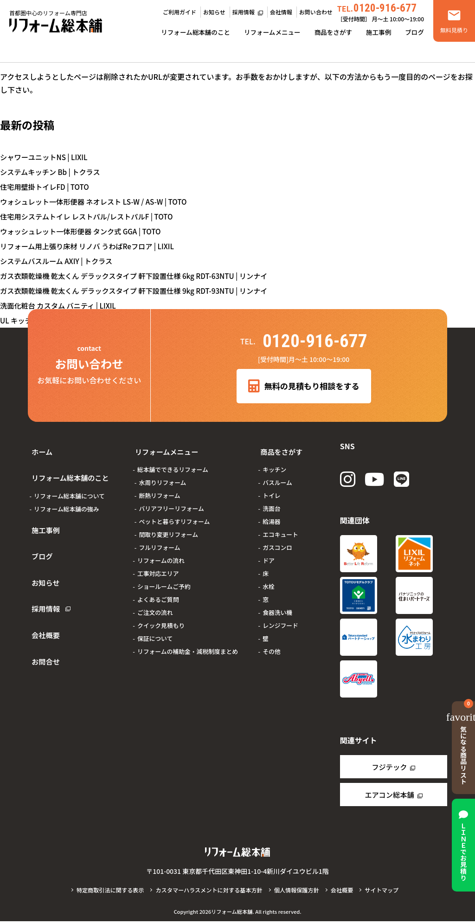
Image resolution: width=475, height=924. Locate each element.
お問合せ (43, 611)
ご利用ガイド (179, 12)
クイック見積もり (157, 619)
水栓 (265, 580)
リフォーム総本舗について (69, 482)
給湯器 (268, 515)
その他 (268, 645)
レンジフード (277, 619)
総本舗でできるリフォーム (169, 463)
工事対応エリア (155, 567)
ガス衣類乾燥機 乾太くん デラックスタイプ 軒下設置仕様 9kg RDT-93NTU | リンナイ (141, 290)
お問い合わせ (316, 12)
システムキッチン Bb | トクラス (52, 171)
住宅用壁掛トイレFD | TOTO (47, 186)
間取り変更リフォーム (165, 528)
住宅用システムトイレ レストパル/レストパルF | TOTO (91, 216)
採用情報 (243, 12)
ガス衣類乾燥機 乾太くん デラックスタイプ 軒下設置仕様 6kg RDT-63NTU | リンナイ (141, 275)
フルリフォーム (156, 541)
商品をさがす (333, 32)
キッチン (271, 463)
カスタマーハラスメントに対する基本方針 (208, 892)
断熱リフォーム (156, 489)
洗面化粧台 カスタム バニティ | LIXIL (61, 305)
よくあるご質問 (155, 593)
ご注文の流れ (152, 606)
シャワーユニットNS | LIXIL (46, 156)
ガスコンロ (274, 541)
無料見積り (454, 30)
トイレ (268, 489)
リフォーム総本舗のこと (195, 32)
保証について (151, 632)
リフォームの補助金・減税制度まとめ (184, 645)
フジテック (389, 769)
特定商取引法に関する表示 (105, 892)
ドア (265, 554)
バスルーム (274, 476)
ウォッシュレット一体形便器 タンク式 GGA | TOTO (84, 231)
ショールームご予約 (160, 580)
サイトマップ (388, 892)
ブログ (414, 32)
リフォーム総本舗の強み (66, 495)
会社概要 (43, 591)
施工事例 (378, 32)
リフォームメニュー (272, 32)
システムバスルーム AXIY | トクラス (59, 260)
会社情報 (281, 12)
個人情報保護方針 (299, 892)
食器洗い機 (274, 606)
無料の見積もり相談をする (303, 386)
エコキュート (277, 528)
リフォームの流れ (157, 554)
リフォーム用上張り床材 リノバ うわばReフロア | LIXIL (91, 246)
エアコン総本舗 (389, 797)
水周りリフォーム (159, 476)
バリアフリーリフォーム (167, 502)
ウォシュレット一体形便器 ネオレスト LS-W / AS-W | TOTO (98, 201)
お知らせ (214, 12)
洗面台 (268, 502)
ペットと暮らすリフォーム (170, 515)
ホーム (39, 448)
